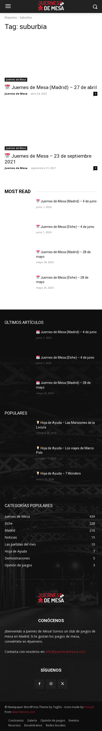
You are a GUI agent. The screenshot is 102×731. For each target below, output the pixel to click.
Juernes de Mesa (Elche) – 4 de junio (65, 227)
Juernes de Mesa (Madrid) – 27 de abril (51, 87)
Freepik (89, 707)
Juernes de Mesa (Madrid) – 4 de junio (66, 201)
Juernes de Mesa (16, 79)
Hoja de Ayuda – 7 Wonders (58, 473)
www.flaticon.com (23, 712)
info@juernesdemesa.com (65, 651)
